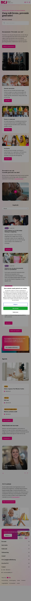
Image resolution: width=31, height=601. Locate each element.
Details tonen (15, 312)
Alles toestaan (15, 308)
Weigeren (15, 304)
